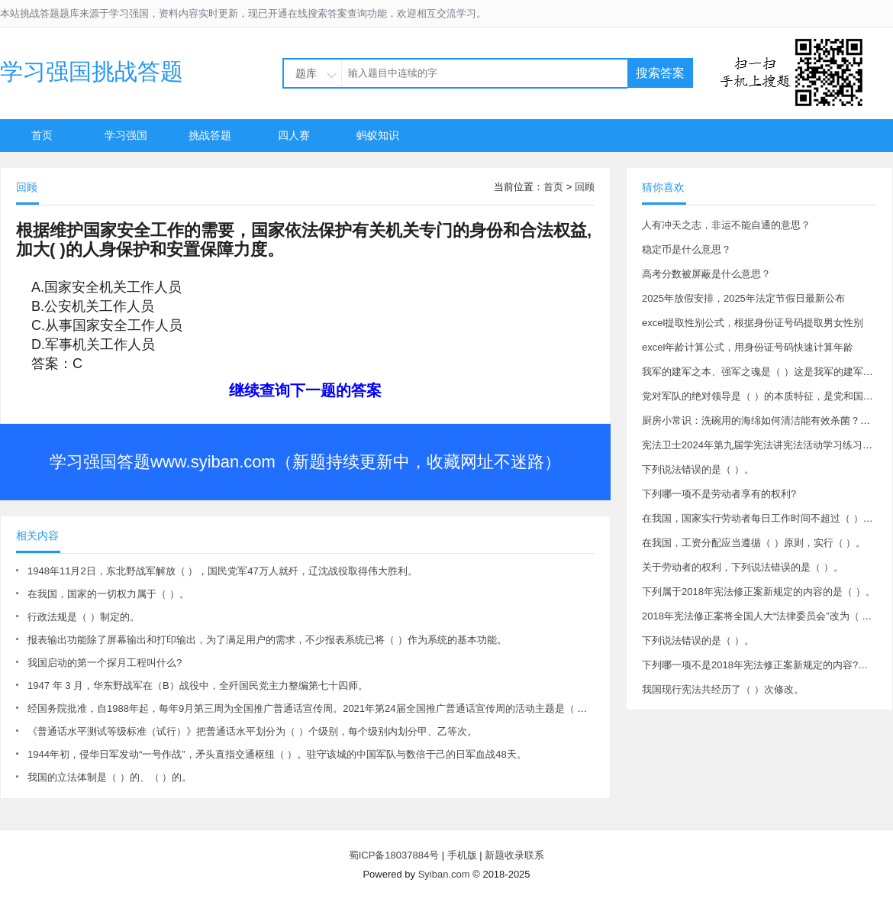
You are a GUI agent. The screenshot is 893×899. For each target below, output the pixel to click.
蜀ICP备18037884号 (394, 855)
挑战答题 (210, 135)
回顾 (585, 186)
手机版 (462, 855)
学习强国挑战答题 (91, 71)
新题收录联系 (514, 855)
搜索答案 (660, 72)
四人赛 (294, 135)
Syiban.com (444, 874)
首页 (42, 135)
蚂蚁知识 (377, 135)
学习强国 (126, 135)
